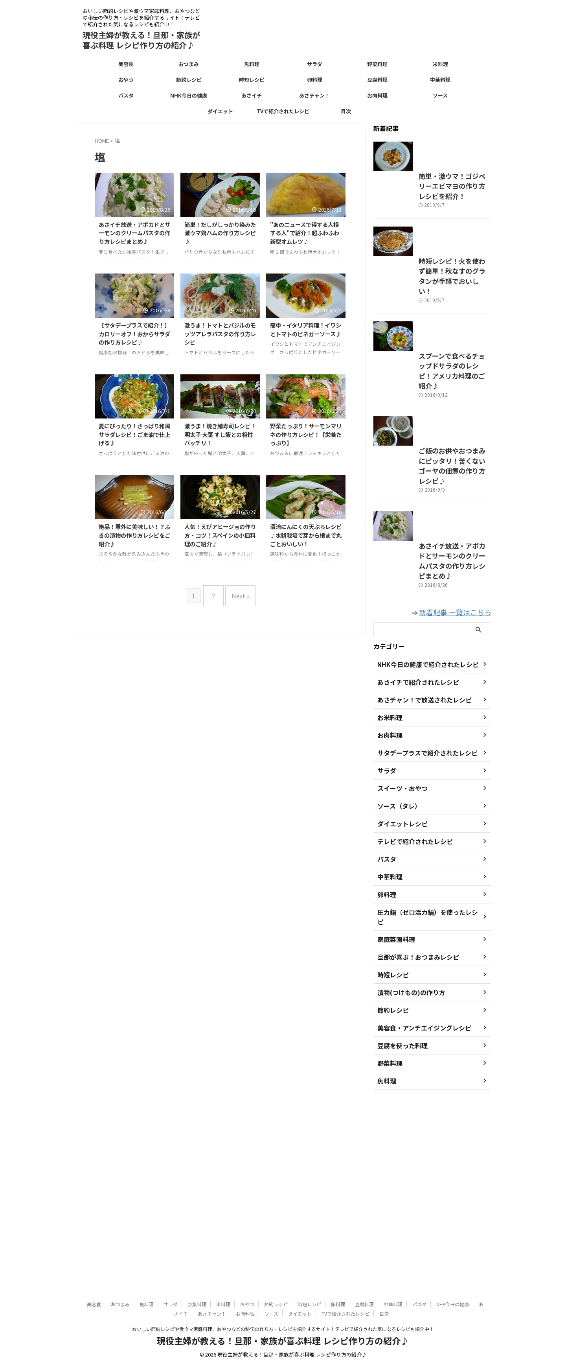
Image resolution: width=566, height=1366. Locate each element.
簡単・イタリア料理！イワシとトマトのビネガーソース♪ (305, 329)
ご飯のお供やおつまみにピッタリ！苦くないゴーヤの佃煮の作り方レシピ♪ (431, 633)
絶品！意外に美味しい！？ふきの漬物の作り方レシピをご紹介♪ (134, 535)
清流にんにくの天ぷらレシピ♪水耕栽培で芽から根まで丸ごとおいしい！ (306, 535)
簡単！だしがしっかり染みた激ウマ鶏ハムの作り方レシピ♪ (220, 232)
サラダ (314, 64)
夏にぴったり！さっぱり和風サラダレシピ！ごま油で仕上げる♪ (134, 434)
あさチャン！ (314, 95)
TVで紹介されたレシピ (283, 111)
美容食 (126, 64)
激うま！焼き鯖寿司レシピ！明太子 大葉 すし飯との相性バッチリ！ (220, 434)
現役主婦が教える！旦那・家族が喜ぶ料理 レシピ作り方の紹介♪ (141, 40)
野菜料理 (377, 64)
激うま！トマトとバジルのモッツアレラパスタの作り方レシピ (220, 333)
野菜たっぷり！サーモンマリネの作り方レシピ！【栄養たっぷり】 (306, 434)
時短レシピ (252, 79)
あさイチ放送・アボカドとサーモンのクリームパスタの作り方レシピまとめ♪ (134, 232)
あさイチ (251, 95)
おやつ (126, 79)
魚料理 (251, 64)
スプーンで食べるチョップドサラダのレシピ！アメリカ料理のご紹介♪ (431, 501)
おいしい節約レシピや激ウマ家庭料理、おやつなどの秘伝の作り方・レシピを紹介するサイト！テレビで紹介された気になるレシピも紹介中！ (283, 1329)
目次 (346, 111)
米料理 (440, 64)
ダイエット (220, 111)
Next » (238, 592)
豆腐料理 (377, 79)
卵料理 (314, 79)
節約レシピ (189, 79)
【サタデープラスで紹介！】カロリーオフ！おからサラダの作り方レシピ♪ (134, 333)
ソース (440, 95)
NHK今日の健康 (188, 95)
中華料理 (440, 79)
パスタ (126, 95)
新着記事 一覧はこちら (461, 804)
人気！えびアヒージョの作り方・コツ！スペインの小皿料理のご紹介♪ (220, 535)
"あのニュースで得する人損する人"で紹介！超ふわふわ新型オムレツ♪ (304, 232)
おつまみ (188, 64)
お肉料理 (377, 95)
